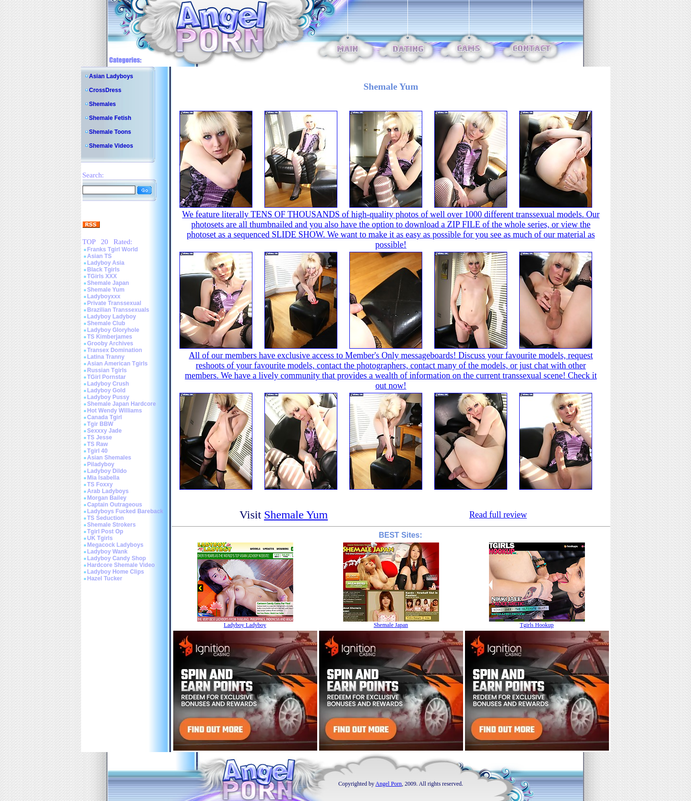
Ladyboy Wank (107, 551)
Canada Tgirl (104, 417)
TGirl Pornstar (106, 377)
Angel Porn (388, 783)
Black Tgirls (103, 269)
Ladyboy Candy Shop (116, 558)
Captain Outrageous (115, 504)
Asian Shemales (109, 457)
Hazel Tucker (104, 578)
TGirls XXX (102, 276)
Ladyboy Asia (106, 262)
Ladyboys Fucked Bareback (125, 511)
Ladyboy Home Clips (115, 571)
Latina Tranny (106, 356)
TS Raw (97, 444)
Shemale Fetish (110, 118)
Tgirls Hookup (536, 625)
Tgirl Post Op (105, 531)
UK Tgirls (100, 538)
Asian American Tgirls (117, 363)
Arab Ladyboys (108, 491)
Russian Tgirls (107, 370)
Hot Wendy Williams (114, 410)
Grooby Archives (110, 343)
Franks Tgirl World (112, 249)
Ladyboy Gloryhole (113, 330)
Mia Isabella (103, 477)
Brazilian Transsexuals (118, 309)
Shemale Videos (111, 145)
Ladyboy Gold (106, 390)
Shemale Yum (106, 289)
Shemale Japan (108, 283)
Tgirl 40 (97, 451)
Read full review (498, 514)
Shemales (102, 104)
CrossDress (105, 90)
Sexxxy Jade (104, 430)
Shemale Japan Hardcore (121, 403)
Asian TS (99, 256)
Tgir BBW (100, 424)
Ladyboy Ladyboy (111, 316)
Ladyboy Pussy (108, 397)
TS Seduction (105, 518)
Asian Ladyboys (111, 76)
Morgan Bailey (107, 498)
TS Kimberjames (109, 336)
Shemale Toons (110, 132)
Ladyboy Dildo (107, 471)
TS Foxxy (100, 484)
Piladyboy (101, 464)
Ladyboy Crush (108, 383)
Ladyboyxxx (103, 296)
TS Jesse (99, 437)
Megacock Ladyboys (115, 545)
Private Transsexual (114, 303)
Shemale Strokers (111, 524)
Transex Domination (115, 350)
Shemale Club (106, 323)
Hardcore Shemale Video (121, 565)
